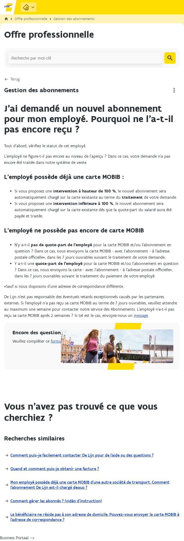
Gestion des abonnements (74, 19)
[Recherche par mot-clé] (85, 58)
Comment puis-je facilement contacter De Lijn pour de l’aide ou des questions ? (82, 455)
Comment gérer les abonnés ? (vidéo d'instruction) (56, 500)
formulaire (60, 341)
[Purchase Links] (28, 7)
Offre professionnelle (31, 19)
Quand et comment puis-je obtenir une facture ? (54, 468)
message (141, 315)
